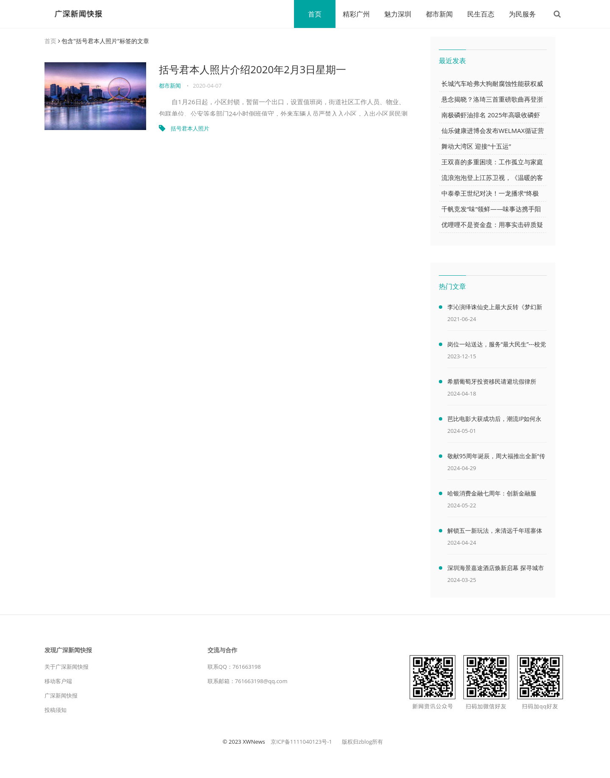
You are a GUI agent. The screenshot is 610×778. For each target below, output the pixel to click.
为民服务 (522, 14)
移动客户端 (58, 681)
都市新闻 (439, 14)
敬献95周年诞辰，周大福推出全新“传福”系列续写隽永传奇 (496, 457)
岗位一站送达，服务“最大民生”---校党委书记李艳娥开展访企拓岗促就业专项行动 (496, 345)
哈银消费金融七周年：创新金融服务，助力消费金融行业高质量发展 (491, 494)
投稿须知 (55, 710)
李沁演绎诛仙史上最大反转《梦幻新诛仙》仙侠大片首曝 (494, 308)
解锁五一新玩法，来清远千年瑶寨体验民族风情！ (494, 531)
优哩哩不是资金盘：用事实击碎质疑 (492, 224)
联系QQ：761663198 (234, 666)
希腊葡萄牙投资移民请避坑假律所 (491, 381)
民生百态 (480, 14)
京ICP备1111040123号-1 (301, 741)
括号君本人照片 (190, 128)
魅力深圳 (397, 14)
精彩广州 (356, 14)
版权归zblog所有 (362, 741)
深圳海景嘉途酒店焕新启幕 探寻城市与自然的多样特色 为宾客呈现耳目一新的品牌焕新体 (495, 569)
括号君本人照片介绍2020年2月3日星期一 (252, 69)
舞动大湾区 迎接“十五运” (476, 146)
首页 (315, 14)
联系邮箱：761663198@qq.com (248, 681)
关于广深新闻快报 (66, 666)
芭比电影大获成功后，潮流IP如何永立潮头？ (494, 420)
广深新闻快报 (61, 695)
